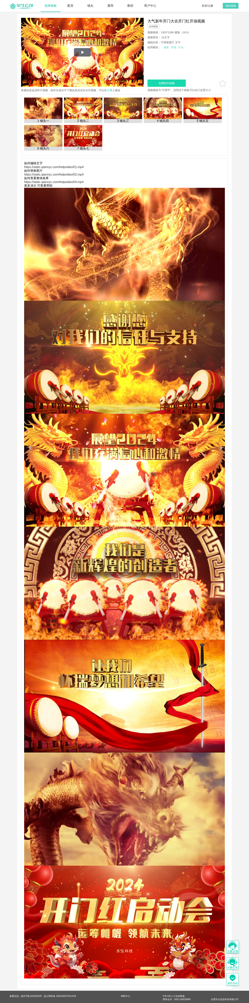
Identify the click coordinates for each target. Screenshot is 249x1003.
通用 (110, 5)
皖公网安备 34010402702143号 (60, 996)
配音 (70, 5)
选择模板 (50, 5)
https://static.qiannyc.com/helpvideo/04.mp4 (54, 182)
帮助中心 (125, 996)
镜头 (90, 5)
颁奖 (166, 47)
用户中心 (150, 5)
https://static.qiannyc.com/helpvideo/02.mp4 (54, 174)
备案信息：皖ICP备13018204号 (26, 996)
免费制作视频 (167, 83)
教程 (130, 5)
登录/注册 (207, 5)
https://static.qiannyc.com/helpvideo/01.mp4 (54, 167)
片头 (180, 47)
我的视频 (230, 5)
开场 (173, 47)
